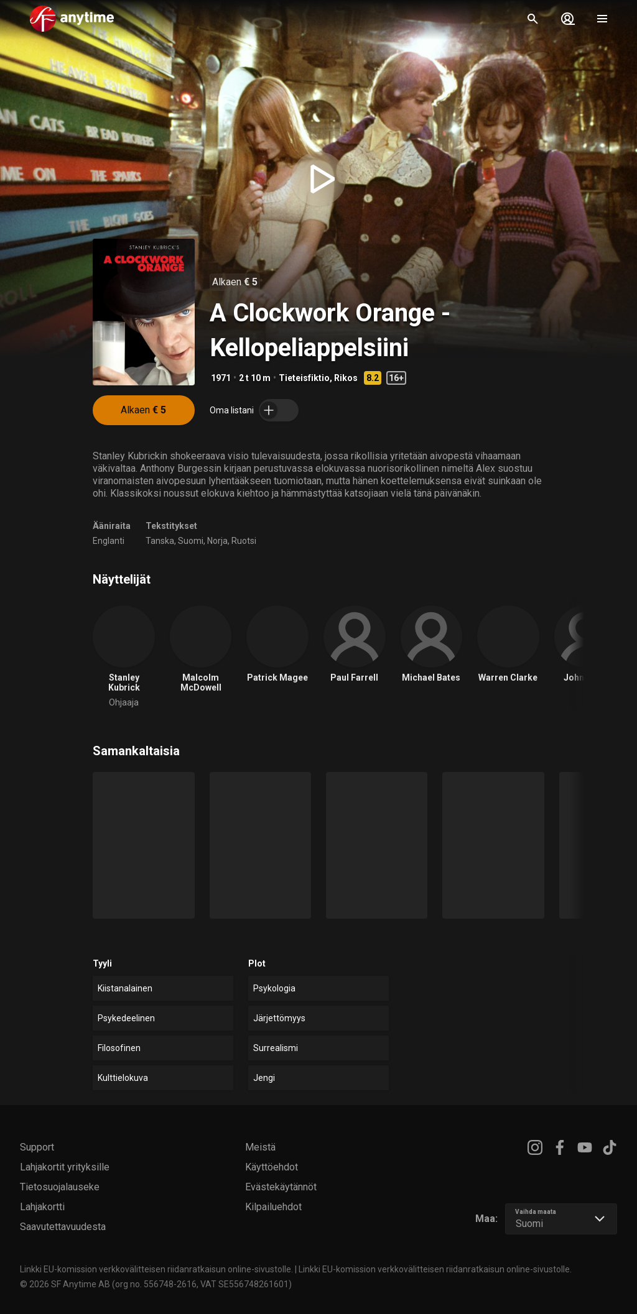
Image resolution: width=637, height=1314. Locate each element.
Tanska (160, 541)
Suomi (190, 541)
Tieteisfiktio (304, 378)
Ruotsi (243, 541)
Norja (217, 541)
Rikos (346, 378)
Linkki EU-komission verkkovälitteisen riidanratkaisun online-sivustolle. (156, 1269)
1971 (221, 378)
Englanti (108, 541)
